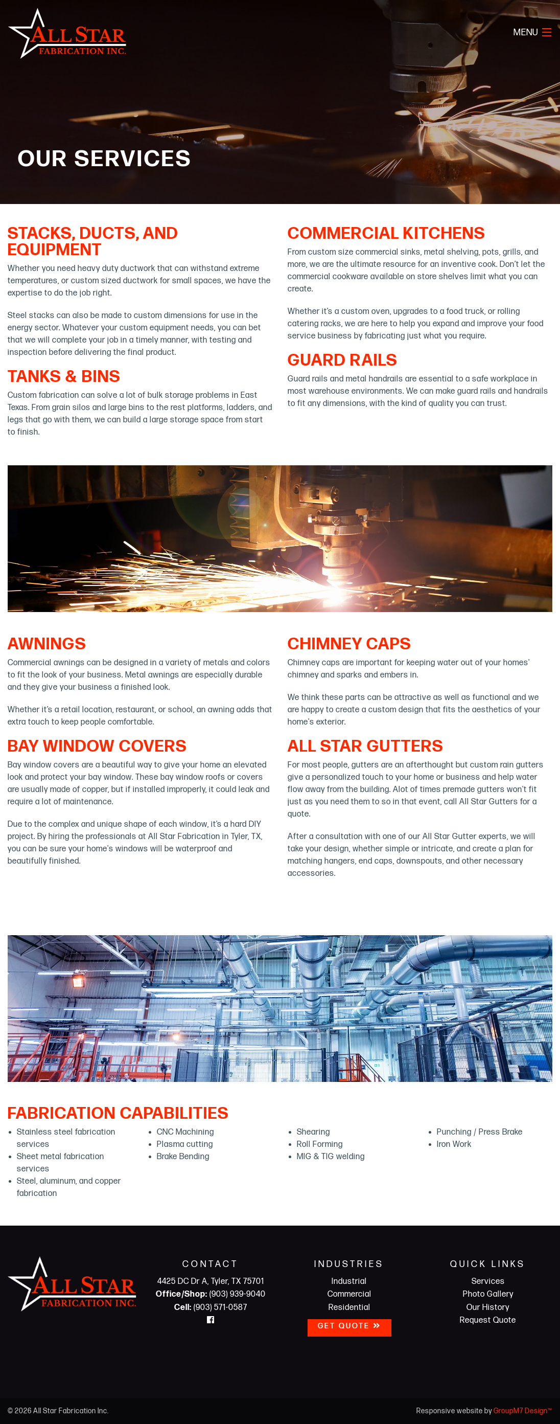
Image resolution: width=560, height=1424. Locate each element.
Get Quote (349, 1326)
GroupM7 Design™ (523, 1411)
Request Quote (488, 1320)
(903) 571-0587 (210, 1308)
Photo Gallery (488, 1294)
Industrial (349, 1281)
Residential (349, 1308)
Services (488, 1281)
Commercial (349, 1294)
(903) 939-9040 (211, 1294)
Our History (487, 1308)
